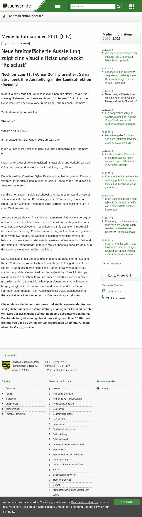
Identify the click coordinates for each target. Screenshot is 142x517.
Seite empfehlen (106, 381)
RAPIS (56, 469)
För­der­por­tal (59, 424)
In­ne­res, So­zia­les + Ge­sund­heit (68, 444)
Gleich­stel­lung (60, 434)
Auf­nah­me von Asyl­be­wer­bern (67, 399)
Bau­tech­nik (58, 409)
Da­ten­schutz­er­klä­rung (85, 502)
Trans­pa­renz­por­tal (62, 480)
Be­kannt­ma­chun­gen (63, 414)
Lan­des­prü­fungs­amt (62, 459)
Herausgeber (11, 355)
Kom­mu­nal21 (59, 449)
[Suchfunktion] (93, 6)
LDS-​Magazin (59, 388)
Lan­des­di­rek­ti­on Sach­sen (25, 16)
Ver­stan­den (127, 502)
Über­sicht (10, 388)
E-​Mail (105, 388)
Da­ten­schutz (12, 404)
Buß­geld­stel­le (59, 419)
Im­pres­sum (11, 399)
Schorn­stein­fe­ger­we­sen (64, 475)
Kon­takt (9, 394)
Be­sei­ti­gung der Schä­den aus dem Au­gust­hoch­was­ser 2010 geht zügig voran (121, 139)
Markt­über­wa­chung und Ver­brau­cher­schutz (71, 492)
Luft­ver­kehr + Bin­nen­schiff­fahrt (68, 464)
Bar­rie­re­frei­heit (13, 409)
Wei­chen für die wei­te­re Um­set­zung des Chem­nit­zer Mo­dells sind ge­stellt (121, 57)
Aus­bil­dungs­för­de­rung (64, 404)
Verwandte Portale (60, 381)
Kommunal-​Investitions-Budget (68, 454)
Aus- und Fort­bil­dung (63, 394)
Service (6, 381)
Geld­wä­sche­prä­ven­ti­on (64, 429)
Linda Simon (113, 291)
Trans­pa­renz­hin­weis (15, 414)
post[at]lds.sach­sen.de (65, 370)
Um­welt (56, 485)
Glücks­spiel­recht (61, 439)
